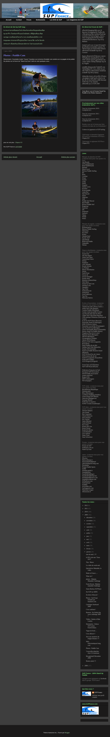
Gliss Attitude (86, 264)
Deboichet (85, 231)
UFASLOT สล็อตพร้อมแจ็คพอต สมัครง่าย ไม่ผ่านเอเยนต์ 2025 (23, 44)
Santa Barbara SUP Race (93, 589)
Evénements (40, 20)
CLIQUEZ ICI (86, 110)
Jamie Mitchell (86, 421)
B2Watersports (86, 227)
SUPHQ (84, 484)
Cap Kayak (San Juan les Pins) (91, 314)
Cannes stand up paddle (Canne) (92, 312)
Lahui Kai (85, 192)
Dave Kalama (86, 417)
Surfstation (85, 292)
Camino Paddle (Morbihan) (90, 310)
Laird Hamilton (87, 432)
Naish (84, 195)
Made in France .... (92, 573)
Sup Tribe (85, 289)
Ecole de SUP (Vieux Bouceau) (92, 321)
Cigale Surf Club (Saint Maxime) (92, 315)
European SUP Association (90, 372)
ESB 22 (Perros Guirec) (89, 324)
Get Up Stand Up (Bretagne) (91, 328)
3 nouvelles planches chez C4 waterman (92, 652)
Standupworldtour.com (89, 479)
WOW (84, 217)
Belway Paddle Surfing (89, 171)
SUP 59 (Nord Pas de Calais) (91, 354)
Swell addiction (87, 294)
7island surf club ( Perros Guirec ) (92, 306)
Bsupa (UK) (86, 377)
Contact (19, 20)
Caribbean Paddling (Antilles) (91, 395)
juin (87, 536)
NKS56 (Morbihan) (88, 336)
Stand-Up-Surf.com (88, 284)
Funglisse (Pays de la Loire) (90, 333)
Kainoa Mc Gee (87, 426)
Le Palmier (85, 268)
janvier (88, 552)
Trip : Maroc (90, 562)
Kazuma (84, 188)
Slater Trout (86, 435)
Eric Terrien (86, 419)
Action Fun (85, 254)
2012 (86, 505)
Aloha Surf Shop (87, 257)
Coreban (84, 176)
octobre (88, 524)
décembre (89, 517)
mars (88, 545)
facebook (103, 678)
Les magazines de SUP (75, 20)
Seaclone (85, 208)
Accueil (8, 20)
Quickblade (85, 240)
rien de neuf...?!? (91, 554)
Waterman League (87, 490)
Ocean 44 (85, 275)
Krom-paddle (86, 190)
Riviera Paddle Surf (88, 204)
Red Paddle (85, 203)
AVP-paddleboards (88, 164)
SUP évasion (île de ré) (89, 356)
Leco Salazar (86, 433)
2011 (86, 508)
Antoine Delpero (87, 410)
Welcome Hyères (87, 298)
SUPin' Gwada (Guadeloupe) (91, 403)
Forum (29, 20)
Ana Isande (85, 412)
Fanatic (84, 180)
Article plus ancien (68, 157)
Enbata (84, 261)
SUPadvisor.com (87, 481)
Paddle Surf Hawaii (88, 201)
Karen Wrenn (86, 428)
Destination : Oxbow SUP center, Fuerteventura (92, 626)
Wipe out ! (89, 576)
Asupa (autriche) (87, 375)
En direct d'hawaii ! (92, 595)
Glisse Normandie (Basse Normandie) (94, 329)
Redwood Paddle (87, 241)
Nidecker (85, 197)
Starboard (85, 211)
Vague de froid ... (91, 631)
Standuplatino (86, 472)
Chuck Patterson (87, 416)
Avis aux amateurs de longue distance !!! (92, 637)
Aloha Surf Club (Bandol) (90, 308)
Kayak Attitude (87, 266)
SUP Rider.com (87, 486)
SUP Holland (86, 483)
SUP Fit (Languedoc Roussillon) (92, 358)
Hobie (84, 183)
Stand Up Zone (87, 449)
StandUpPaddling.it (88, 474)
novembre (89, 520)
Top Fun (84, 296)
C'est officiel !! (90, 634)
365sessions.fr (86, 492)
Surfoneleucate (86, 291)
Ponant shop (86, 278)
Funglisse (85, 262)
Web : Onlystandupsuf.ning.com (93, 643)
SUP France (98, 692)
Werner (84, 245)
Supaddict (85, 287)
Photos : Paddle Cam (14, 55)
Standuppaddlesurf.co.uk (89, 477)
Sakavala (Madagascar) (89, 398)
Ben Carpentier (87, 414)
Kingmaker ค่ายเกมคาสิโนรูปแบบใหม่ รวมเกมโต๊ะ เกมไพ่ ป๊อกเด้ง (24, 40)
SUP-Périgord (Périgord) (90, 361)
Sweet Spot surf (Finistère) (90, 365)
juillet (88, 533)
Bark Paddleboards (88, 166)
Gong (84, 181)
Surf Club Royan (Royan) (90, 366)
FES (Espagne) (86, 380)
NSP (83, 199)
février (88, 549)
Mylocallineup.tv (87, 460)
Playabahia (85, 465)
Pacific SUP (86, 238)
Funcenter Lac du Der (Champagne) (93, 326)
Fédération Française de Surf (91, 370)
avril (88, 542)
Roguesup (85, 206)
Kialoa (84, 234)
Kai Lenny (85, 425)
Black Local (86, 169)
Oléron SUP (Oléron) (88, 340)
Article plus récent (10, 157)
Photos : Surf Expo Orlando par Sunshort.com (92, 600)
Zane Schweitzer (87, 437)
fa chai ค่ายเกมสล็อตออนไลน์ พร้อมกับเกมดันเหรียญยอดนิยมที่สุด (24, 30)
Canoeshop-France (88, 259)
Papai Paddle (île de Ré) (89, 345)
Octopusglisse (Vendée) (89, 338)
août (87, 530)
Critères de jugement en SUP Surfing (93, 129)
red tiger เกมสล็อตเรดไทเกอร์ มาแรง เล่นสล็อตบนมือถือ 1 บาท (23, 37)
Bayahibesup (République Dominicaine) (90, 390)
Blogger (67, 732)
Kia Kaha (85, 232)
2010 (86, 512)
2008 (86, 666)
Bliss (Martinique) (88, 393)
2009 (86, 515)
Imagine (84, 185)
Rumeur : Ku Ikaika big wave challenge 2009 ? (93, 614)
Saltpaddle (85, 243)
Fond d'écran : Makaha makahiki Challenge (93, 585)
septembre (89, 527)
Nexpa (84, 271)
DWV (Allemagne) (88, 379)
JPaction (84, 458)
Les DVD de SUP (56, 20)
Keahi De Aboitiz (87, 430)
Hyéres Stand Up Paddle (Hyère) (92, 331)
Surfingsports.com (88, 488)
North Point (85, 273)
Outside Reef (86, 236)
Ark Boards (85, 162)
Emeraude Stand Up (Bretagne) (92, 322)
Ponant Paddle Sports (88, 467)
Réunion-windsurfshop (89, 280)
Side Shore (85, 282)
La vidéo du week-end (93, 565)
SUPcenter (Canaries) (89, 402)
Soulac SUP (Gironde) (89, 349)
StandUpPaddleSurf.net (89, 476)
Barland (84, 167)
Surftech (84, 213)
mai (87, 539)
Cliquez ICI (18, 142)
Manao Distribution (88, 269)
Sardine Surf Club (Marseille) (91, 347)
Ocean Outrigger (87, 277)
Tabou (84, 215)
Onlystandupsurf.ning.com (90, 463)
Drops (84, 178)
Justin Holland (86, 423)
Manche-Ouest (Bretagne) (90, 335)
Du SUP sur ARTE (92, 592)
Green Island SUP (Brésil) (90, 396)
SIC (83, 210)
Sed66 (84, 469)
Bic (83, 173)
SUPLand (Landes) (88, 359)
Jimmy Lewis (86, 187)
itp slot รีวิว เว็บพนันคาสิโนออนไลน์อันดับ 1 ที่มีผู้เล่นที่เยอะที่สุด (23, 33)
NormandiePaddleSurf (89, 462)
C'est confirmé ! (91, 609)
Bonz (83, 174)
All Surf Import (87, 255)
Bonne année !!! (91, 661)
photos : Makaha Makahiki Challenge (93, 580)
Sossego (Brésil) (87, 400)
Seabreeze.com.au (87, 447)
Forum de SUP (86, 446)
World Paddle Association (90, 373)
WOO (84, 218)
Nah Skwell (85, 194)
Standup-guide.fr (87, 470)
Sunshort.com (86, 285)
